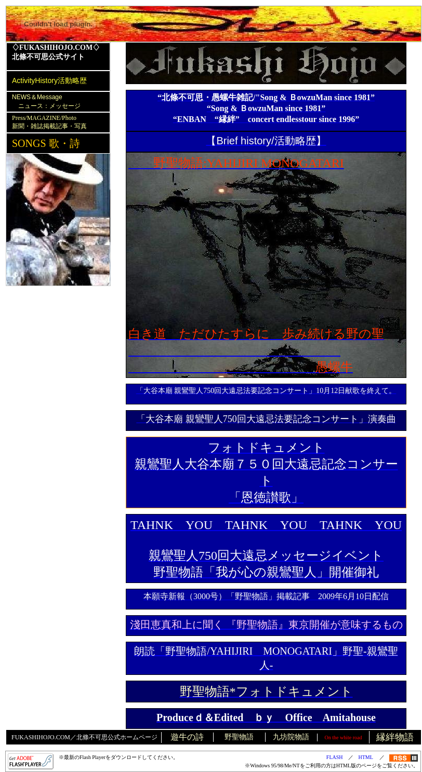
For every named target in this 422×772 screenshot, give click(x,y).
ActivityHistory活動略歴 (49, 80)
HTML (366, 757)
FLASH (334, 757)
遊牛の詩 (187, 737)
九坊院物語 (291, 737)
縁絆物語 (395, 737)
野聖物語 (239, 737)
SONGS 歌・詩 (46, 143)
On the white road (343, 737)
